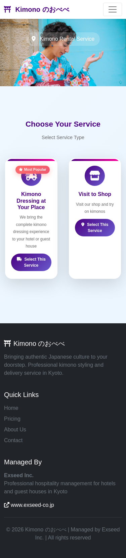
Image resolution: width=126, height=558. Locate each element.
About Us (15, 429)
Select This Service (31, 262)
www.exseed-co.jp (29, 505)
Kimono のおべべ (36, 9)
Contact (13, 440)
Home (11, 408)
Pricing (12, 419)
